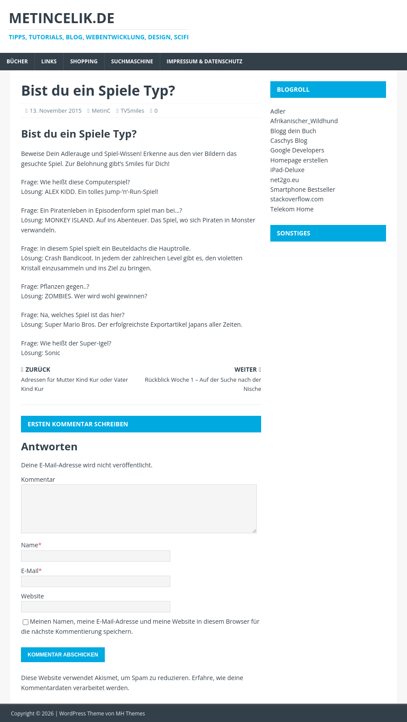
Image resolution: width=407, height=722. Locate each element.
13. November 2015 (56, 110)
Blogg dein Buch (293, 131)
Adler (278, 111)
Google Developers (297, 150)
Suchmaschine (132, 61)
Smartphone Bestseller (302, 189)
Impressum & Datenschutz (204, 61)
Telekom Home (292, 209)
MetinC (101, 110)
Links (49, 61)
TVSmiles (132, 110)
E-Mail (29, 571)
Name (29, 545)
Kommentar (38, 479)
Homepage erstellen (299, 160)
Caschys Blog (288, 140)
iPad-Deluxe (287, 170)
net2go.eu (284, 180)
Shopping (84, 61)
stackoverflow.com (297, 199)
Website (32, 596)
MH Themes (130, 713)
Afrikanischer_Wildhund (304, 121)
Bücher (17, 61)
